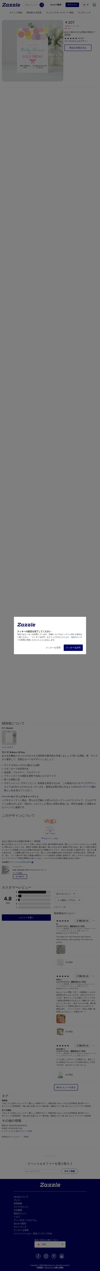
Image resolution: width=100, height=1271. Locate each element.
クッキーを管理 (53, 647)
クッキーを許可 (73, 647)
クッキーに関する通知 (71, 634)
